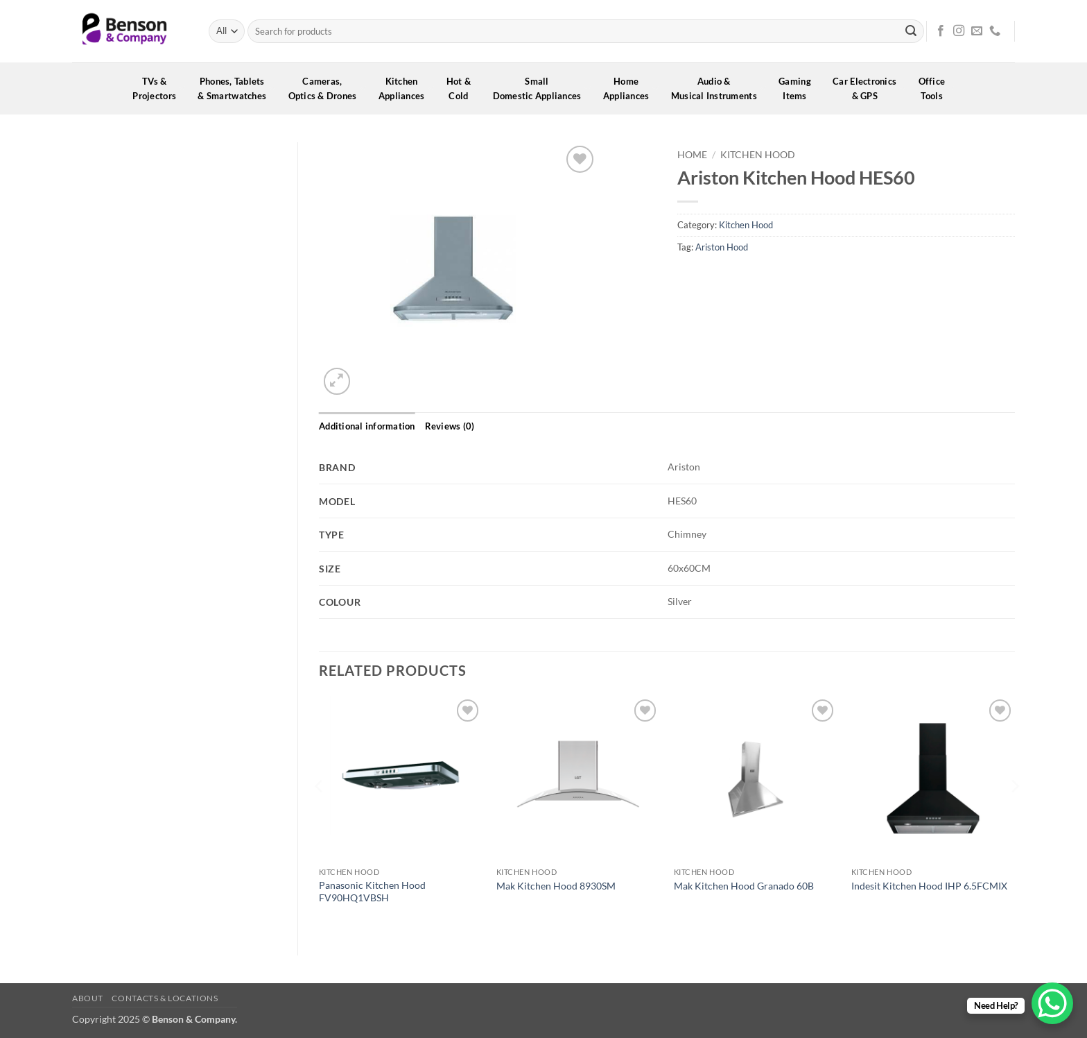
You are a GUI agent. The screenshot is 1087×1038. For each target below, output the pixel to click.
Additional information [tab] (367, 426)
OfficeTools (937, 88)
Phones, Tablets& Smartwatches (236, 88)
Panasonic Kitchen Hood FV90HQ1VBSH (372, 891)
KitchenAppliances (406, 88)
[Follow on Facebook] (940, 31)
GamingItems (799, 88)
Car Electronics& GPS (869, 88)
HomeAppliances (631, 88)
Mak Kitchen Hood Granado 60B (744, 886)
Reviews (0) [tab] (450, 426)
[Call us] (994, 31)
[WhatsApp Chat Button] (1052, 1003)
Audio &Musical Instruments (718, 88)
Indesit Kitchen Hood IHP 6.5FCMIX (929, 886)
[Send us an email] (976, 31)
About (87, 998)
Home (692, 154)
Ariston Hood (721, 247)
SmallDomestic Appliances (542, 88)
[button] (337, 381)
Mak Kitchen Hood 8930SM (556, 886)
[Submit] (911, 31)
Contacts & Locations (165, 998)
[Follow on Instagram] (958, 31)
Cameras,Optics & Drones (327, 88)
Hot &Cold (463, 88)
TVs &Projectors (158, 88)
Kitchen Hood (757, 154)
